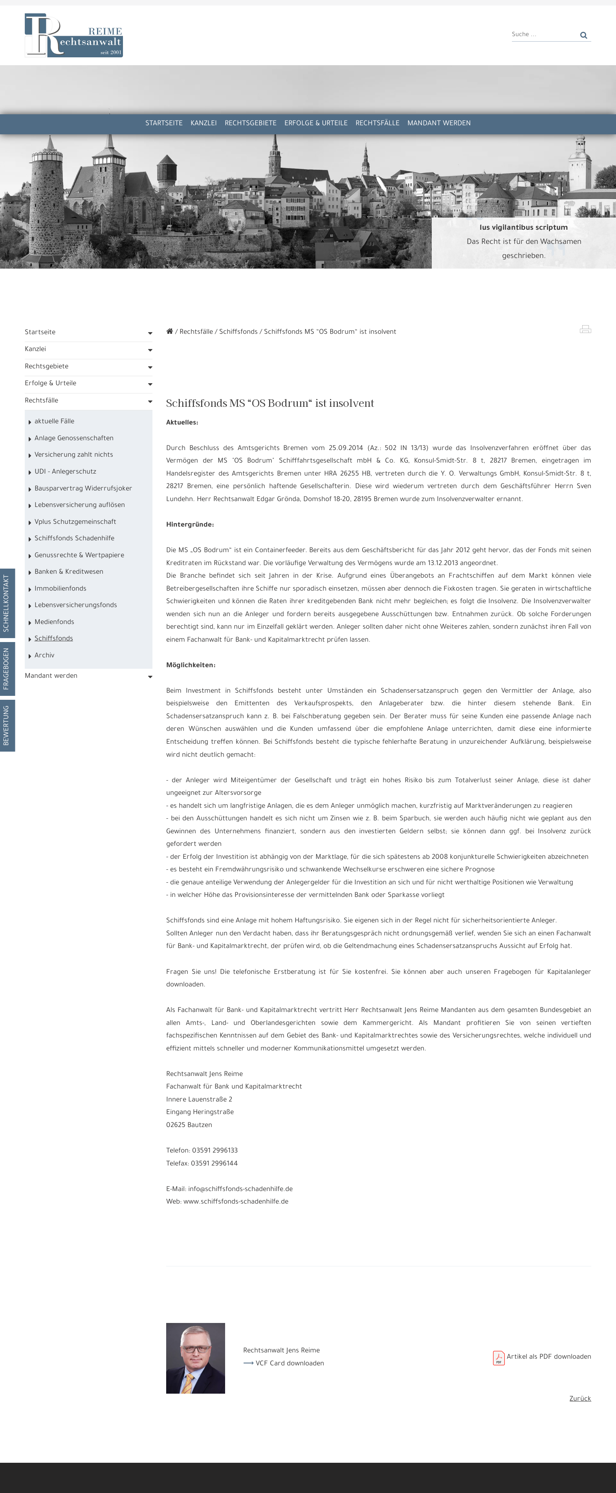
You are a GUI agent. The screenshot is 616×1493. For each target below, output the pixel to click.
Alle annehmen (97, 1481)
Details (141, 1481)
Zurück (580, 1421)
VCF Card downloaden (290, 1386)
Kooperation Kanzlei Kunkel (259, 13)
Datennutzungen (211, 1461)
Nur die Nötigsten (187, 1481)
